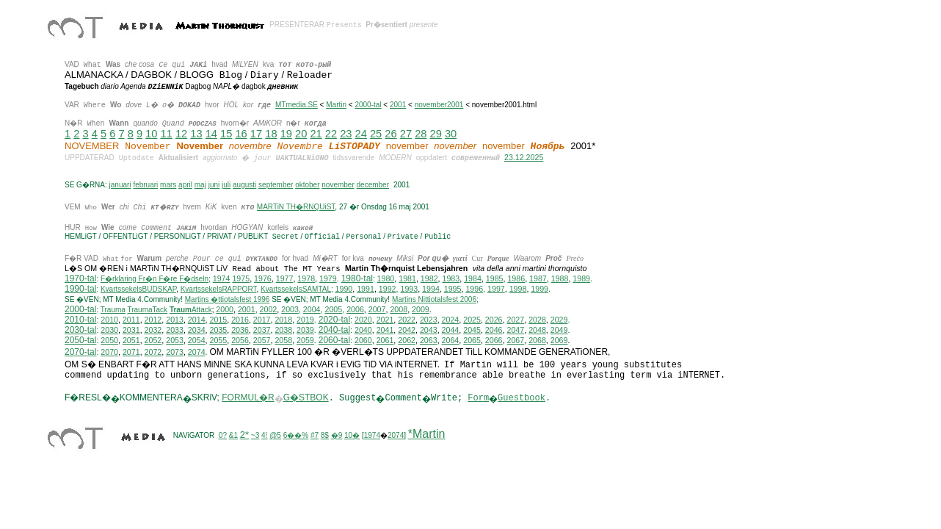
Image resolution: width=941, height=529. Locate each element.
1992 (387, 290)
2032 (153, 331)
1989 (581, 280)
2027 (515, 321)
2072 (153, 353)
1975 (241, 280)
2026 (494, 321)
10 (151, 134)
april (185, 185)
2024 (450, 321)
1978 (306, 280)
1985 (495, 280)
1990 (344, 290)
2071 (131, 353)
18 (271, 134)
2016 (240, 321)
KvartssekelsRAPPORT (219, 291)
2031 (131, 331)
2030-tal (80, 331)
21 (315, 134)
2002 (268, 310)
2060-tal (334, 342)
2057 (262, 341)
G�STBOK (306, 399)
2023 (428, 321)
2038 (283, 331)
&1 (233, 437)
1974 (221, 280)
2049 (559, 331)
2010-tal (80, 321)
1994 (431, 290)
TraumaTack (147, 311)
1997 (496, 290)
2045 (472, 331)
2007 (377, 310)
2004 (312, 310)
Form (478, 400)
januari (120, 185)
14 (211, 134)
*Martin (427, 435)
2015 (219, 321)
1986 (516, 280)
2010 (109, 321)
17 (256, 134)
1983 (451, 280)
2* (244, 436)
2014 (197, 321)
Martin (336, 105)
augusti (244, 185)
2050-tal (80, 342)
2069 (559, 341)
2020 (363, 321)
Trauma (113, 311)
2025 (472, 321)
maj (200, 185)
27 (406, 134)
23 (346, 134)
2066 (494, 341)
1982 (429, 280)
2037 (262, 331)
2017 (262, 321)
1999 (539, 290)
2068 (537, 341)
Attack (191, 311)
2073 (175, 353)
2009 (420, 310)
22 (331, 134)
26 (390, 134)
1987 (538, 280)
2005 (333, 310)
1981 (407, 280)
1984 (473, 280)
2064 (450, 341)
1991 (365, 290)
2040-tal (334, 331)
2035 (219, 331)
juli (226, 185)
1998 (518, 290)
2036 (240, 331)
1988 (560, 280)
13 (196, 134)
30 (451, 134)
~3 (255, 437)
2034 (197, 331)
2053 (175, 341)
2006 (355, 310)
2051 (131, 341)
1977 (285, 280)
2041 (385, 331)
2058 (283, 341)
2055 (219, 341)
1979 (328, 280)
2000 (224, 310)
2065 (472, 341)
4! (264, 437)
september (275, 185)
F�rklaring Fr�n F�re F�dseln (154, 280)
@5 (275, 437)
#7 (314, 437)
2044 (450, 331)
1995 (453, 290)
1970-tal (80, 280)
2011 (131, 321)
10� (352, 437)
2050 (109, 341)
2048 (537, 331)
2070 (109, 353)
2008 (398, 310)
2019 (305, 321)
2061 (385, 341)
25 (376, 134)
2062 (406, 341)
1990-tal (80, 290)
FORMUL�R (248, 399)
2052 (153, 341)
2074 (197, 353)
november (337, 185)
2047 (515, 331)
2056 (240, 341)
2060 (363, 341)
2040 (363, 331)
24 (361, 134)
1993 (409, 290)
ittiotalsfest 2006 (434, 301)
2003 (290, 310)
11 (166, 134)
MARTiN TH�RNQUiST (296, 207)
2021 (385, 321)
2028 (537, 321)
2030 (109, 331)
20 (301, 134)
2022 (406, 321)
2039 (305, 331)
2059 (305, 341)
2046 (494, 331)
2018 (283, 321)
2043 (428, 331)
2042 (406, 331)
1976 (263, 280)
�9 (337, 437)
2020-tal (334, 321)
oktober (307, 185)
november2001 (439, 105)
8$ (325, 437)
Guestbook (521, 400)
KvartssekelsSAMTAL (296, 291)
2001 (398, 105)
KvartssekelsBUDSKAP (138, 291)
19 (286, 134)
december (373, 185)
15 (226, 134)
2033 (175, 331)
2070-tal (80, 353)
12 (181, 134)
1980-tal (357, 280)
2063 (428, 341)
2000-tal (368, 105)
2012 (153, 321)
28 (420, 134)
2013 (175, 321)
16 (241, 134)
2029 (559, 321)
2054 (197, 341)
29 (436, 134)
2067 (515, 341)
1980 (386, 280)
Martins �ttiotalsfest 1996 (227, 301)
